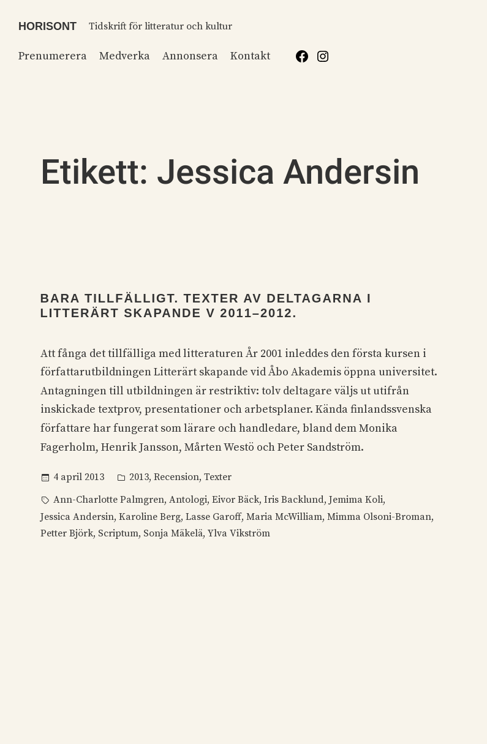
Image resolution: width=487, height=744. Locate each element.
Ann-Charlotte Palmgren (108, 500)
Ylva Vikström (239, 533)
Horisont (47, 26)
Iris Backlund (294, 500)
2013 (139, 477)
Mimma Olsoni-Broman (379, 517)
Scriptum (118, 533)
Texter (218, 477)
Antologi (188, 500)
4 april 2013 (78, 477)
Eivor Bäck (235, 500)
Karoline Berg (150, 517)
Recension (176, 477)
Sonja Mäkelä (173, 533)
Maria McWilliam (284, 517)
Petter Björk (66, 533)
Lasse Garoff (213, 517)
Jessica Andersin (77, 517)
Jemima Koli (356, 500)
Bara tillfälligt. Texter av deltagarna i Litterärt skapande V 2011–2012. (206, 305)
